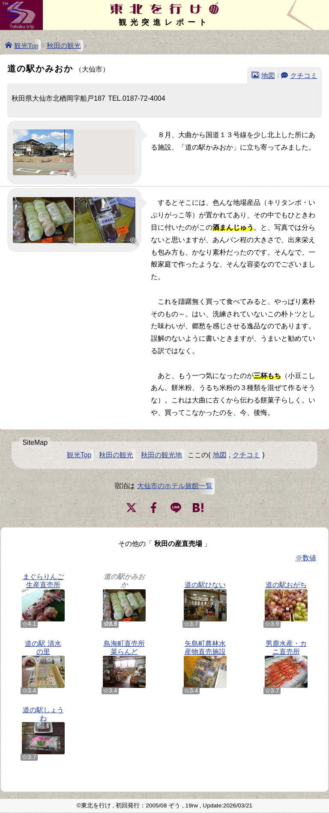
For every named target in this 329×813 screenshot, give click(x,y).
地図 (268, 75)
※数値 (306, 557)
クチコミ (303, 75)
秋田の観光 (64, 45)
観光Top (26, 45)
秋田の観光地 (161, 455)
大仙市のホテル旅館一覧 (174, 485)
